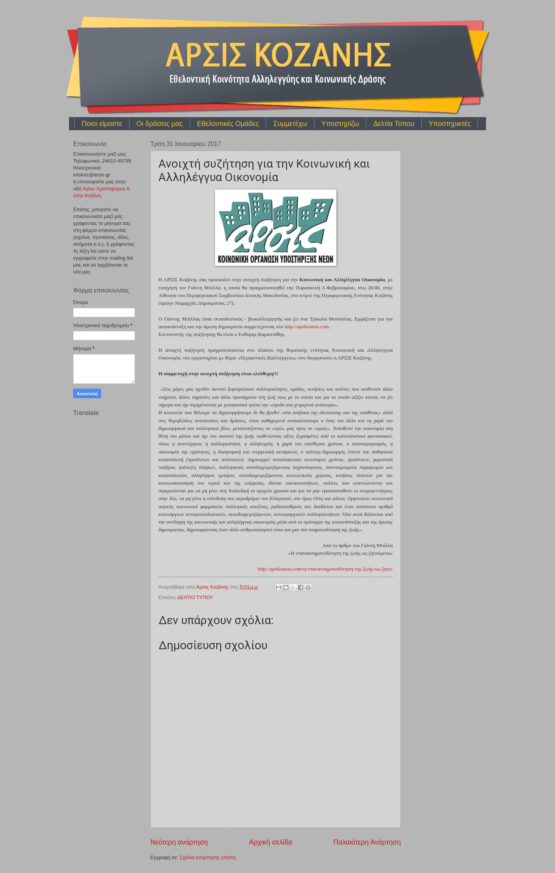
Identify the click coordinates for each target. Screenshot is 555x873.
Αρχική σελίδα (270, 842)
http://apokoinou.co (307, 326)
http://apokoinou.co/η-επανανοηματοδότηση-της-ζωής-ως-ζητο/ (325, 569)
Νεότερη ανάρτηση (179, 842)
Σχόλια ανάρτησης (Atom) (208, 857)
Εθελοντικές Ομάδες (228, 124)
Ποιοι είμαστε (102, 124)
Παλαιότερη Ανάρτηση (367, 842)
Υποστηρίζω (340, 124)
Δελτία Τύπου (393, 124)
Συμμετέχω (290, 124)
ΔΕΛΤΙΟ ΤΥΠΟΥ (195, 597)
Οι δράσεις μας (159, 124)
